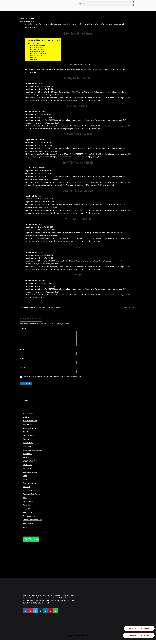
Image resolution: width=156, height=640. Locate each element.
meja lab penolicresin (30, 472)
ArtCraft (25, 432)
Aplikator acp (27, 424)
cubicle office (28, 443)
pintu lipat (26, 487)
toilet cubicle (27, 512)
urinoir (25, 527)
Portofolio (26, 505)
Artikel (71, 3)
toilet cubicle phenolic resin (32, 520)
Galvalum (26, 457)
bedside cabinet (28, 435)
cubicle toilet (27, 446)
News (25, 476)
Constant (31, 21)
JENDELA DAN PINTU (31, 461)
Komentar (23, 329)
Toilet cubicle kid (29, 516)
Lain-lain (55, 3)
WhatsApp (33, 539)
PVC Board (27, 509)
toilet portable (28, 523)
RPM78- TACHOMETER (40, 51)
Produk (38, 3)
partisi (25, 479)
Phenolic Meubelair (30, 483)
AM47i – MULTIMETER (40, 53)
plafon (25, 498)
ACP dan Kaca (28, 414)
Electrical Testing (33, 43)
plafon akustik (28, 501)
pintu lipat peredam (30, 490)
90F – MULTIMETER (39, 55)
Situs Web (23, 367)
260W (35, 59)
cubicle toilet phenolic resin (32, 450)
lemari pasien (27, 465)
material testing (129, 307)
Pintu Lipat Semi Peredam (32, 494)
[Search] (133, 3)
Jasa (46, 3)
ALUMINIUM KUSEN (30, 421)
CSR (63, 3)
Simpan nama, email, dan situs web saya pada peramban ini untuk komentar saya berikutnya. (53, 376)
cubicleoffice (27, 454)
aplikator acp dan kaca (31, 428)
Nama (22, 349)
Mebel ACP (27, 468)
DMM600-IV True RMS (40, 49)
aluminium (26, 417)
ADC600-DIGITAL (38, 47)
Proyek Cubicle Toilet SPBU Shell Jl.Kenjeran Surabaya (40, 307)
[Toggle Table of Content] (57, 40)
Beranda (29, 3)
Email (22, 358)
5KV (35, 57)
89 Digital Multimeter (39, 45)
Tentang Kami (49, 8)
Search (25, 400)
